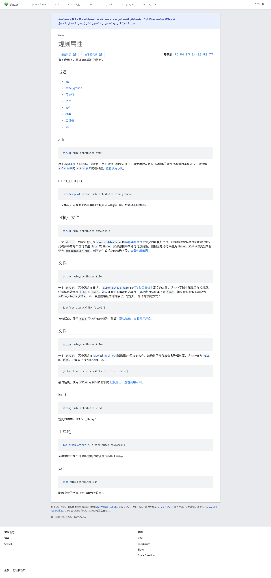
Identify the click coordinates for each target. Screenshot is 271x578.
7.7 (211, 54)
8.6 (182, 54)
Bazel (61, 35)
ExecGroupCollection (76, 194)
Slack (141, 549)
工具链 (70, 120)
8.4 (194, 54)
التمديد (108, 4)
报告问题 (68, 54)
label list (109, 355)
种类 (68, 114)
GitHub (259, 4)
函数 (65, 168)
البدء (57, 4)
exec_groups (74, 88)
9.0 (176, 54)
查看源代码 (93, 54)
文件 (68, 101)
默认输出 (125, 318)
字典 (83, 168)
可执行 (70, 94)
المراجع (93, 4)
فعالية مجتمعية (127, 4)
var (67, 127)
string (67, 408)
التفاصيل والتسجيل (67, 23)
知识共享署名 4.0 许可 (107, 507)
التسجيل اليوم (88, 18)
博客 (6, 538)
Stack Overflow (146, 555)
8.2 (205, 54)
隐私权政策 (19, 570)
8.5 (188, 54)
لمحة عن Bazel (39, 4)
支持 (140, 538)
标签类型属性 (133, 242)
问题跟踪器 (144, 543)
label (96, 355)
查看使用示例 (114, 168)
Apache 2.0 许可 (162, 507)
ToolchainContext (74, 445)
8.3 (199, 54)
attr (68, 81)
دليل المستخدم (74, 4)
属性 (73, 164)
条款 (6, 570)
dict (65, 481)
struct (67, 153)
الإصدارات (147, 4)
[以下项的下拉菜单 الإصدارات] (157, 4)
